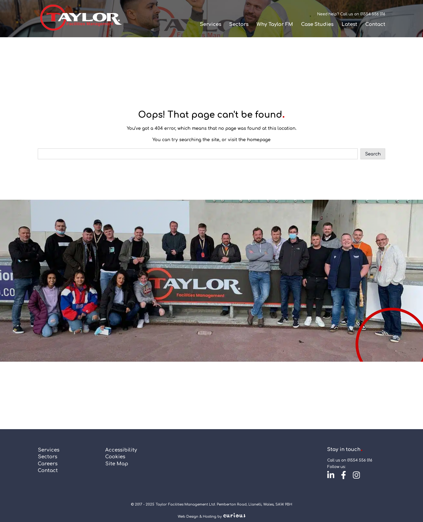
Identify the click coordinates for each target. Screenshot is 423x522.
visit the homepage (249, 139)
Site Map (116, 463)
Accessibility (121, 450)
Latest (349, 24)
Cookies (115, 456)
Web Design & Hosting (197, 516)
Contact (375, 24)
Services (210, 24)
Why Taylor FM (275, 24)
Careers (47, 463)
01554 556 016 (372, 14)
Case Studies (317, 24)
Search (373, 154)
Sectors (238, 24)
